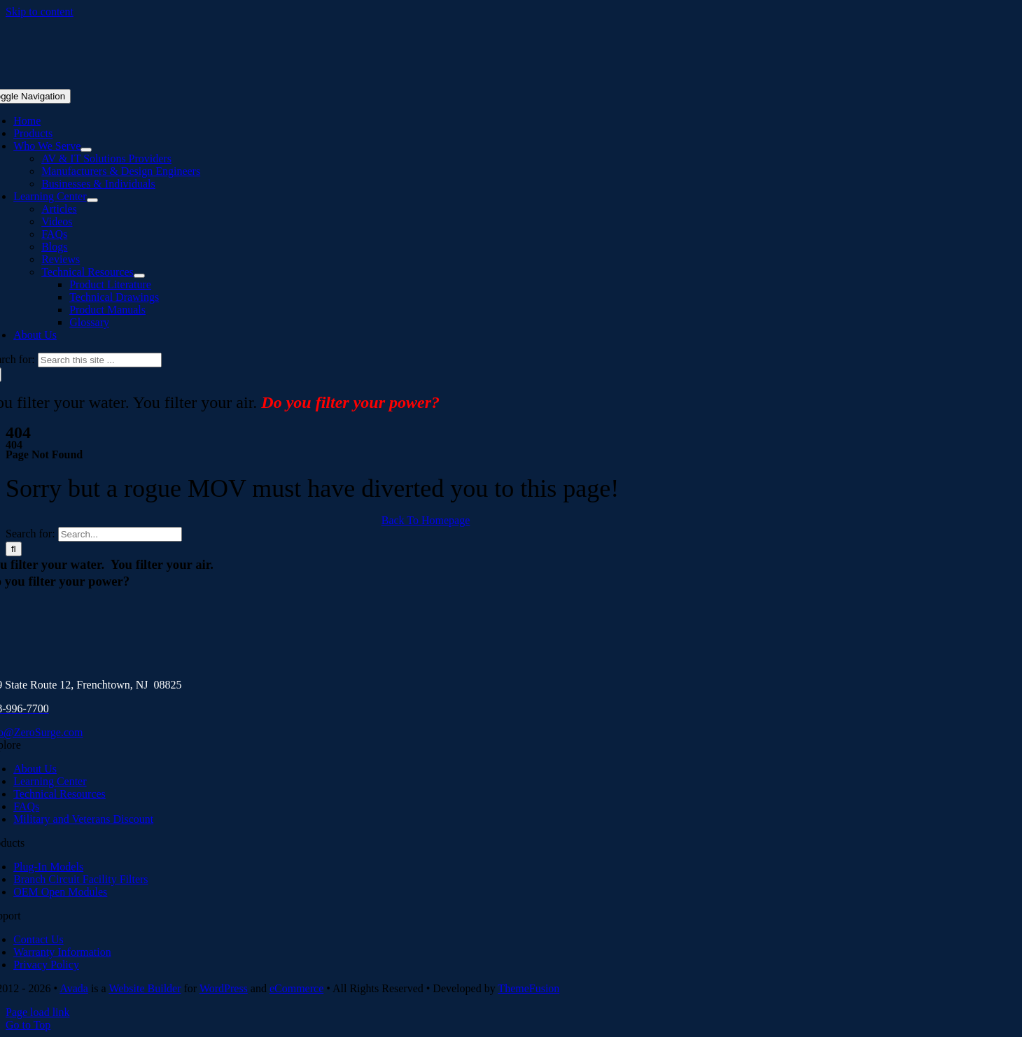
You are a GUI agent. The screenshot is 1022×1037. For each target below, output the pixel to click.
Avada (73, 988)
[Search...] (120, 534)
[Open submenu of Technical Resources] (139, 276)
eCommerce (296, 988)
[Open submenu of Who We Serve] (86, 150)
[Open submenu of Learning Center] (92, 200)
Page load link (38, 1012)
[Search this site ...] (100, 360)
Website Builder (144, 988)
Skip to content (40, 11)
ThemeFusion (528, 988)
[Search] (14, 549)
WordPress (224, 988)
